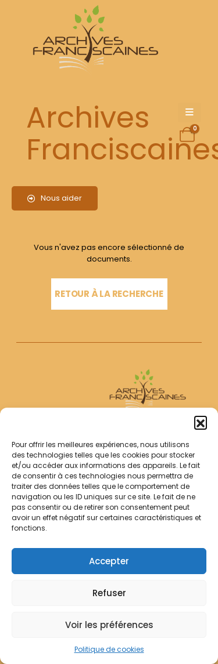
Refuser (109, 593)
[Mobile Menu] (189, 112)
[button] (200, 422)
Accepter (109, 561)
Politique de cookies (109, 649)
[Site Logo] (93, 41)
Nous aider (54, 198)
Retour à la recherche (109, 294)
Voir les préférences (109, 625)
